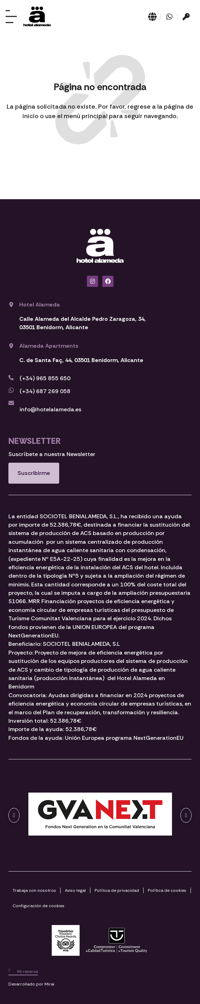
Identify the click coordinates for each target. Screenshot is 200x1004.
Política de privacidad (117, 890)
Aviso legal (75, 890)
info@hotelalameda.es (50, 409)
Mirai (49, 984)
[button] (14, 815)
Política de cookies (167, 890)
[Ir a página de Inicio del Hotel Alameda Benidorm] (37, 16)
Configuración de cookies (38, 906)
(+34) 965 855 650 (45, 378)
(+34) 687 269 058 (45, 391)
